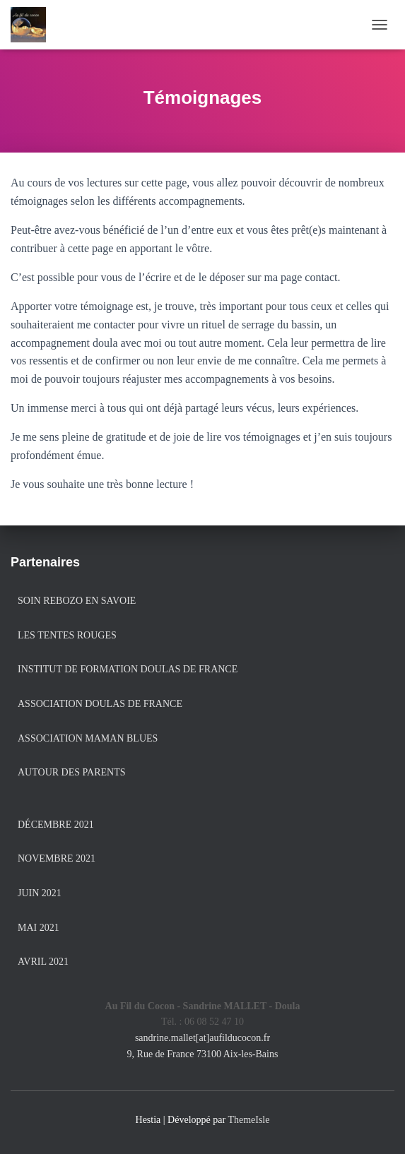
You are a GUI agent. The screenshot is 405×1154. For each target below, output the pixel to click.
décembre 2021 (56, 824)
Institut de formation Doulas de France (127, 669)
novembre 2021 (56, 858)
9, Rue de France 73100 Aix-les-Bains (202, 1054)
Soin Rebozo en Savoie (77, 600)
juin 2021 (39, 893)
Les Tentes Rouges (67, 635)
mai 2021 (38, 927)
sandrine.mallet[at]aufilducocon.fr (202, 1038)
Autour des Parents (71, 772)
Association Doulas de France (100, 703)
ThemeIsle (248, 1119)
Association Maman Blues (88, 738)
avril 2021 (43, 961)
